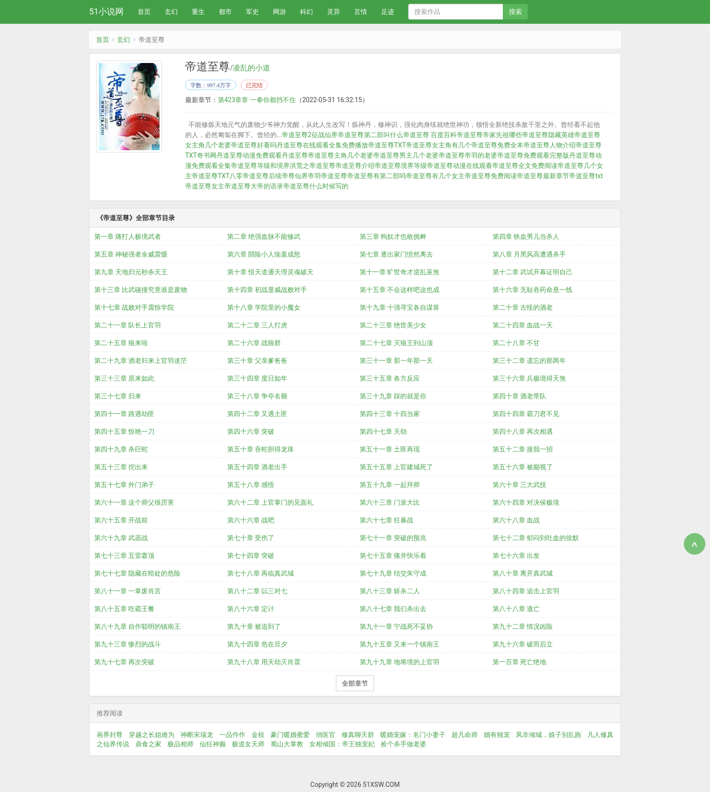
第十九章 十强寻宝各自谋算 (399, 307)
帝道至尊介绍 (355, 165)
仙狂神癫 (213, 744)
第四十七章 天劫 (383, 431)
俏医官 (325, 734)
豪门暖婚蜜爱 (290, 734)
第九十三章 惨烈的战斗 (127, 644)
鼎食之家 (148, 744)
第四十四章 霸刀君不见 (526, 413)
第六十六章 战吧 (250, 520)
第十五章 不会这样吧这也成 (399, 289)
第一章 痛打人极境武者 (127, 236)
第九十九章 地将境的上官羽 (399, 662)
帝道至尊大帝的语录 (253, 186)
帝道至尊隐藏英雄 (548, 135)
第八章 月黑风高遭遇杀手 (529, 254)
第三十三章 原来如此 (124, 378)
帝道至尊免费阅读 (491, 176)
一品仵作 (232, 734)
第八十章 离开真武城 (523, 573)
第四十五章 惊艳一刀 (124, 431)
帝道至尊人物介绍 (549, 145)
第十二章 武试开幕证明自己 (532, 272)
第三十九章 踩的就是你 (393, 396)
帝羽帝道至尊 (327, 176)
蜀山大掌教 (287, 744)
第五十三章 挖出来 (121, 467)
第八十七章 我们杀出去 (393, 608)
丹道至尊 (295, 155)
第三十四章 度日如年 (257, 378)
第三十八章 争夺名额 (257, 396)
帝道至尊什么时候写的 (315, 186)
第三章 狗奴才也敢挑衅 (393, 236)
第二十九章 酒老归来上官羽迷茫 (140, 360)
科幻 (306, 11)
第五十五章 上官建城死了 (396, 467)
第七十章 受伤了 (250, 538)
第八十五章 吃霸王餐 (124, 608)
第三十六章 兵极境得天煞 (529, 378)
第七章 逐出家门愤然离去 (396, 254)
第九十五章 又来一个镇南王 (399, 644)
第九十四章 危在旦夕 (257, 644)
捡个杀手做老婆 (403, 744)
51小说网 (106, 11)
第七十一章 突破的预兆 (393, 538)
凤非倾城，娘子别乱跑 (548, 734)
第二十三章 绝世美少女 (393, 325)
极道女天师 (248, 744)
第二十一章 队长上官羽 (127, 325)
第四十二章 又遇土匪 (257, 413)
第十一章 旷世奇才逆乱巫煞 (399, 272)
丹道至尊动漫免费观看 (249, 155)
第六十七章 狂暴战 (386, 520)
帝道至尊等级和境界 (260, 165)
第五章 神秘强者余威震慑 (130, 254)
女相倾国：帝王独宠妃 (342, 744)
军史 (252, 11)
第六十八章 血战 (516, 520)
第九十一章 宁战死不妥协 (396, 626)
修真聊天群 (357, 734)
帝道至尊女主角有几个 (438, 145)
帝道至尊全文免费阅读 (524, 165)
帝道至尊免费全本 (497, 145)
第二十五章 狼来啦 (121, 343)
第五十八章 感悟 (250, 484)
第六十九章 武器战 (121, 538)
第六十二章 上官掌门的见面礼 (270, 502)
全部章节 (355, 683)
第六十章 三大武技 (519, 484)
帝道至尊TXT (387, 145)
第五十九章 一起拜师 (390, 484)
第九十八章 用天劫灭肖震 (263, 662)
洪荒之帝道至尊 (312, 165)
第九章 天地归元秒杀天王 (130, 272)
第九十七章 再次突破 (124, 662)
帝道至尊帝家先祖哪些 (489, 135)
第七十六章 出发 (516, 555)
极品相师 (180, 744)
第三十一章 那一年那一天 (396, 360)
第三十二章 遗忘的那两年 (529, 360)
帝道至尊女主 (204, 186)
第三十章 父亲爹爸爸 (257, 360)
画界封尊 (110, 734)
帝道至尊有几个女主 (435, 176)
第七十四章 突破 (250, 555)
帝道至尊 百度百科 (430, 135)
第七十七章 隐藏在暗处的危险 (137, 573)
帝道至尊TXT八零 (217, 176)
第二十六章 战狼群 (254, 343)
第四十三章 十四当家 (390, 413)
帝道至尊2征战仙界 (310, 135)
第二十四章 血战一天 (523, 325)
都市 (225, 11)
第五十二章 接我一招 (523, 449)
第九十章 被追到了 (254, 626)
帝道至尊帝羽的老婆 (468, 155)
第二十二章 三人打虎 (257, 325)
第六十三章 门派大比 (390, 502)
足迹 (387, 11)
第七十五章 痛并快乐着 (393, 555)
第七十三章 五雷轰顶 (124, 555)
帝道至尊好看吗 (254, 145)
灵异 (333, 11)
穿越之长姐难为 (151, 734)
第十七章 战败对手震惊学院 (134, 307)
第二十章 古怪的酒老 (523, 307)
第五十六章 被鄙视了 (523, 467)
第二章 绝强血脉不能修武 (263, 236)
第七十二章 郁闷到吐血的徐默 (536, 538)
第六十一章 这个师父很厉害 (134, 502)
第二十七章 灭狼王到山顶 (396, 343)
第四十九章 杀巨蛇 (121, 449)
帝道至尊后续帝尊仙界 (275, 176)
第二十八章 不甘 (516, 343)
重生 (198, 11)
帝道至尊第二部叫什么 (370, 135)
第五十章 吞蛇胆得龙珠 (260, 449)
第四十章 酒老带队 (519, 396)
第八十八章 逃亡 (516, 608)
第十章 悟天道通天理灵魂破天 (270, 272)
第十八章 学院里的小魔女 (263, 307)
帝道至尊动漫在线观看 (459, 165)
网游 (279, 11)
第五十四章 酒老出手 (257, 467)
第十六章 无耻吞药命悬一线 (532, 289)
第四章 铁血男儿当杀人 (526, 236)
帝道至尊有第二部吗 (376, 176)
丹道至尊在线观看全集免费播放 (322, 145)
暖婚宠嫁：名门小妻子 (412, 734)
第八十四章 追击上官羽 (526, 591)
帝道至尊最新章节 (543, 176)
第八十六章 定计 (250, 608)
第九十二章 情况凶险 (523, 626)
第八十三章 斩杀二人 (390, 591)
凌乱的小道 (251, 68)
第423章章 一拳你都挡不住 (257, 100)
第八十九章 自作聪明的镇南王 (137, 626)
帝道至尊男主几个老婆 (406, 155)
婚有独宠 (497, 734)
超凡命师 (465, 734)
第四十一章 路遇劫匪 (124, 413)
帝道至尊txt (586, 176)
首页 (144, 11)
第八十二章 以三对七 (257, 591)
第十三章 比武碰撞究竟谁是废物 (140, 289)
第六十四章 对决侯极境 (526, 502)
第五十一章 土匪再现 (390, 449)
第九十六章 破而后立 (523, 644)
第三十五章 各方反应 (390, 378)
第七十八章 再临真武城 (260, 573)
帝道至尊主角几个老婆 (340, 155)
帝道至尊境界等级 (401, 165)
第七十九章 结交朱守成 (393, 573)
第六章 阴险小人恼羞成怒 (263, 254)
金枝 (258, 734)
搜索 (515, 11)
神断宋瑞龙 (197, 734)
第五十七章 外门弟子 (124, 484)
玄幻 (171, 11)
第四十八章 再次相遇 (523, 431)
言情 (360, 11)
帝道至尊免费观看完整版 (533, 155)
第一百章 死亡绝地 (519, 662)
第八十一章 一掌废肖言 (127, 591)
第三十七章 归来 (117, 396)
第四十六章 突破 (250, 431)
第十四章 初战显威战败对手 (267, 289)
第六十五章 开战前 (121, 520)
